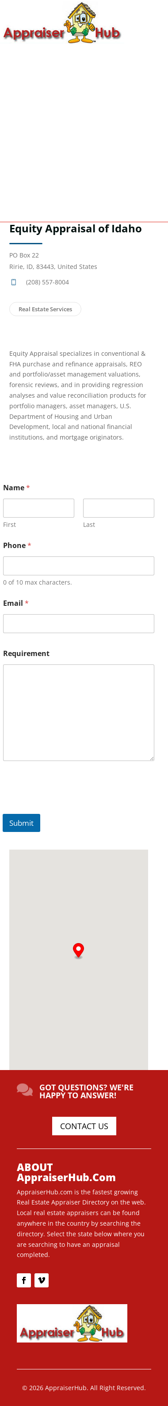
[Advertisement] (84, 132)
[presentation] (70, 808)
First (9, 524)
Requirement (26, 653)
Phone (17, 545)
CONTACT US (84, 1126)
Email (16, 603)
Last (89, 524)
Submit (21, 823)
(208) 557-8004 (47, 282)
